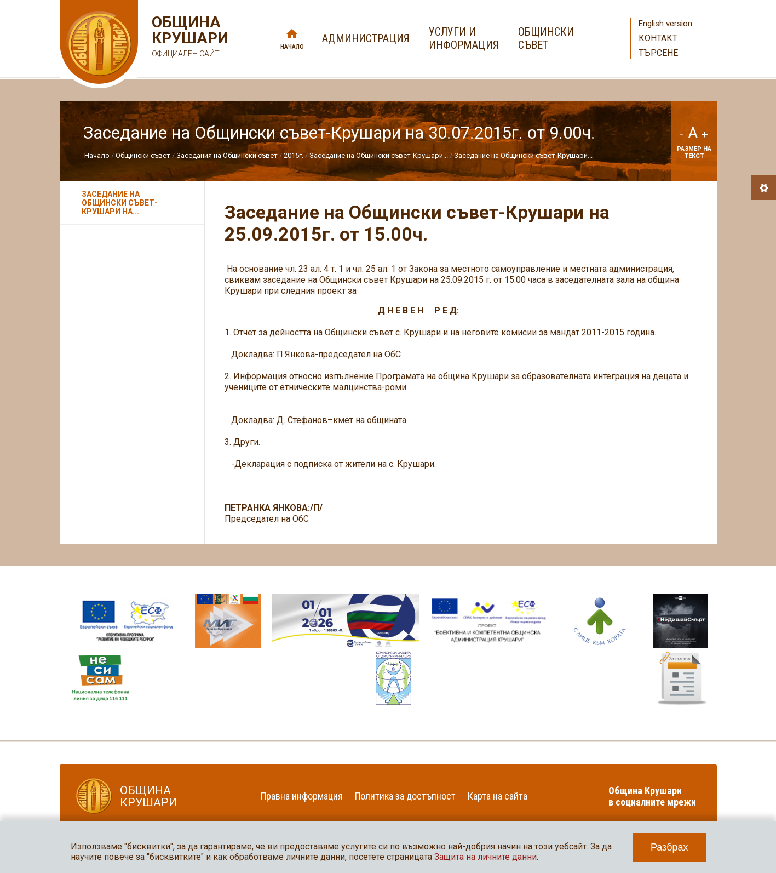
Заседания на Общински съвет (227, 155)
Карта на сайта (497, 796)
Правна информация (302, 796)
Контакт (658, 38)
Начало (292, 47)
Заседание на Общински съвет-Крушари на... (120, 203)
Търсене (658, 53)
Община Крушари (189, 38)
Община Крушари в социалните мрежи (652, 796)
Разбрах (669, 847)
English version (665, 23)
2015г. (293, 155)
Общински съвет (143, 155)
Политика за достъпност (405, 796)
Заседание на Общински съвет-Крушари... (378, 155)
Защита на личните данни (485, 857)
